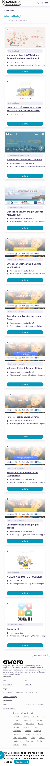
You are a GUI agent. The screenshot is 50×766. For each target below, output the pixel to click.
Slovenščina (17, 724)
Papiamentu (17, 741)
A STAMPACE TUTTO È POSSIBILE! (24, 577)
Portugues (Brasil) (20, 738)
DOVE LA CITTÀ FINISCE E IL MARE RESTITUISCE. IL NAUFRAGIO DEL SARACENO (24, 109)
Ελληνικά (25, 727)
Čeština (16, 745)
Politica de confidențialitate (13, 692)
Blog (27, 680)
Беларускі (30, 741)
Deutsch (35, 717)
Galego (16, 727)
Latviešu (36, 727)
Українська (30, 724)
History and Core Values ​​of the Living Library (22, 474)
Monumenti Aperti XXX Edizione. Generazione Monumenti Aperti (23, 57)
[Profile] (42, 3)
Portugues (37, 734)
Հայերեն (17, 731)
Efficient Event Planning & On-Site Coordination (24, 265)
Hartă (5, 704)
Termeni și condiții (10, 697)
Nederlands (28, 720)
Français (37, 731)
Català (39, 741)
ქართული (17, 734)
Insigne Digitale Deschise (34, 704)
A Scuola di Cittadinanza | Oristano (24, 159)
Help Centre (7, 685)
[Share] (41, 43)
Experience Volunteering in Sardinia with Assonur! (25, 213)
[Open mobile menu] (46, 3)
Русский (39, 720)
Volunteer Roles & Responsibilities (24, 368)
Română (28, 731)
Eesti (44, 717)
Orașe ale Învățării (10, 709)
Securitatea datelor (32, 692)
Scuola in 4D (13, 629)
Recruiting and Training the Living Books (24, 317)
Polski (25, 745)
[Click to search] (38, 3)
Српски (41, 738)
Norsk (33, 738)
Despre (5, 680)
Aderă (25, 72)
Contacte (28, 685)
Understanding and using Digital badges (23, 526)
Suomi (27, 734)
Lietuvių (26, 717)
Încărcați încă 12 (41, 655)
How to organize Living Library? (23, 417)
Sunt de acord (21, 762)
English (16, 717)
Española (16, 720)
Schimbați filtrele (11, 16)
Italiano (40, 724)
